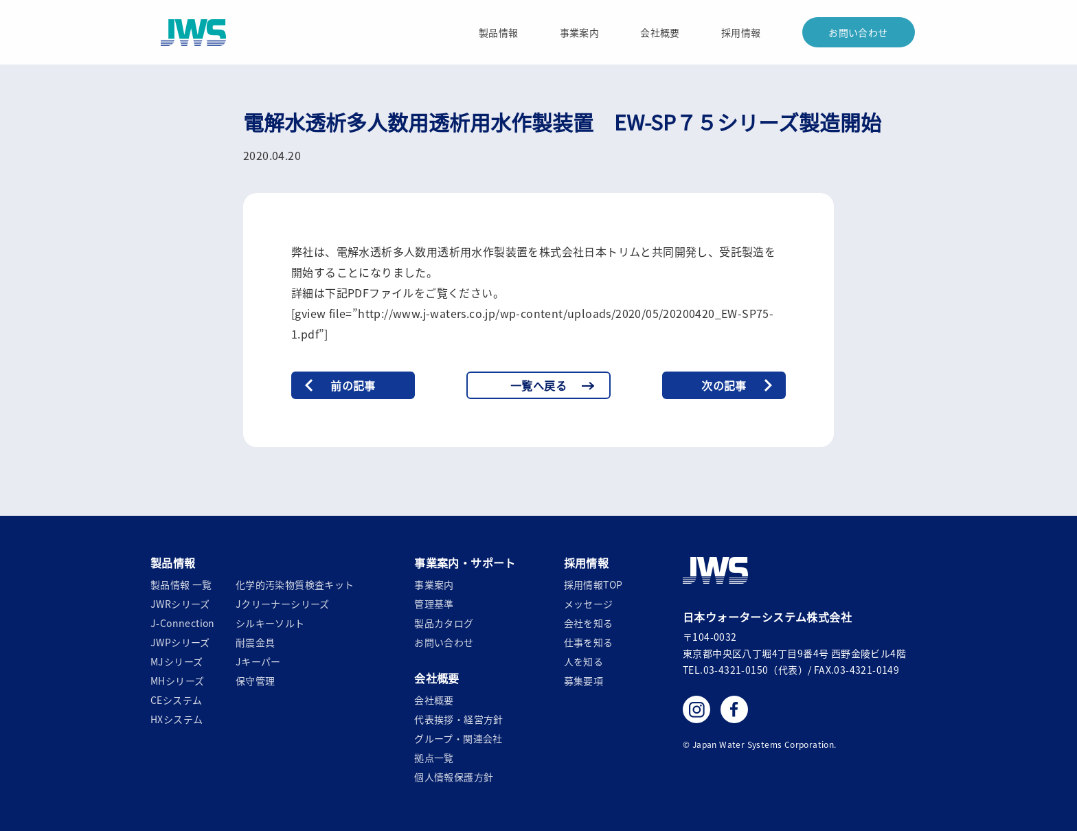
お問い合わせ (857, 32)
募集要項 (584, 680)
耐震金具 (255, 642)
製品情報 (499, 32)
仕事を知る (588, 642)
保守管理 (255, 680)
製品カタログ (443, 623)
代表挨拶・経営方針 (458, 719)
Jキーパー (258, 661)
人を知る (584, 661)
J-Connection (182, 623)
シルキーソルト (270, 623)
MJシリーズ (176, 661)
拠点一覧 (434, 757)
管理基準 (434, 604)
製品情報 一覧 (181, 584)
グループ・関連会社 (458, 738)
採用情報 (741, 32)
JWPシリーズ (180, 642)
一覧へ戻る (538, 385)
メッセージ (588, 604)
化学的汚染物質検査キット (295, 584)
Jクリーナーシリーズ (283, 604)
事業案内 (580, 32)
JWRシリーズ (180, 604)
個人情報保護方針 (453, 777)
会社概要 (660, 32)
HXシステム (176, 719)
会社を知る (588, 623)
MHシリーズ (177, 680)
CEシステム (176, 700)
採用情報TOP (593, 584)
